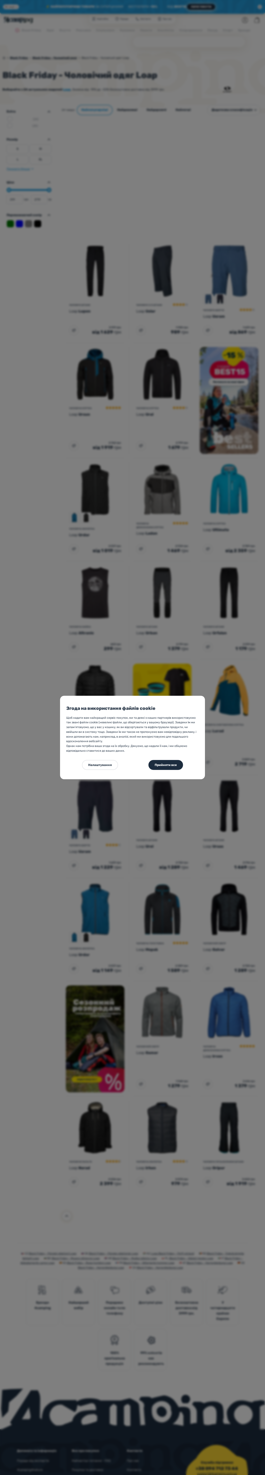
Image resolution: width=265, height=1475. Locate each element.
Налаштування (100, 765)
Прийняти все (166, 765)
